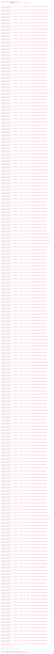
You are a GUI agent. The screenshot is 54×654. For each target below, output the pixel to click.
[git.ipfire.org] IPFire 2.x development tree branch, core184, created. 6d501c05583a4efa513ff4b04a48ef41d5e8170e (24, 243)
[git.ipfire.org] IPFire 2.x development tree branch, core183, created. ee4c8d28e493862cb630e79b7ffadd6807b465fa (24, 365)
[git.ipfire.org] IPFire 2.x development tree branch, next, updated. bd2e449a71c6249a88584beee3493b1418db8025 (24, 432)
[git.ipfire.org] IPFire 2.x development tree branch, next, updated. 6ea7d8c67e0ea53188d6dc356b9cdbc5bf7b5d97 (24, 275)
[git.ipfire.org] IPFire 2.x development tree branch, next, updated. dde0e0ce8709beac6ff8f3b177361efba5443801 (24, 38)
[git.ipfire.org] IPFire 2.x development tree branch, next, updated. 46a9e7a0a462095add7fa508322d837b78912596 (24, 173)
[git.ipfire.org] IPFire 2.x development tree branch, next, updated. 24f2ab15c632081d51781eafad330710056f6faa (24, 90)
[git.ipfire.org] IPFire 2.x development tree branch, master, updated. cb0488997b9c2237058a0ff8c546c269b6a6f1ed (24, 170)
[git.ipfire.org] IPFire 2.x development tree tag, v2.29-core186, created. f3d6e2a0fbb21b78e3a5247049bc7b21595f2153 (25, 10)
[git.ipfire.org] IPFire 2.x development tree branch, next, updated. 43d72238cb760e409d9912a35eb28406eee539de (24, 589)
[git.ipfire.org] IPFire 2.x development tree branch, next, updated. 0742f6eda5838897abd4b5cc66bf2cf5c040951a (24, 403)
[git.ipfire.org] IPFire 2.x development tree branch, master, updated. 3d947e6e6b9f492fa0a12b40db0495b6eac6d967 (24, 163)
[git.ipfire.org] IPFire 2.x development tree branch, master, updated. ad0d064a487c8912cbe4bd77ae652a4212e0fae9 (24, 179)
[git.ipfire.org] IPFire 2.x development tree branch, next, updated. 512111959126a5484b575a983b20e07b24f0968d (24, 586)
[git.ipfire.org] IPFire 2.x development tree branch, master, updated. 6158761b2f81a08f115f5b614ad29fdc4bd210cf (24, 45)
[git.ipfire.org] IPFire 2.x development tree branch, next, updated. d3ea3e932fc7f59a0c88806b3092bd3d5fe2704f (24, 51)
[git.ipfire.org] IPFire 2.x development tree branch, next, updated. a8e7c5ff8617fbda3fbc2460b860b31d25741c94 (24, 86)
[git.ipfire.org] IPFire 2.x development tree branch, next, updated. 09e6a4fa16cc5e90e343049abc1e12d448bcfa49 (24, 509)
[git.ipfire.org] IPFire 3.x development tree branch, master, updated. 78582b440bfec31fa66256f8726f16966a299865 (24, 599)
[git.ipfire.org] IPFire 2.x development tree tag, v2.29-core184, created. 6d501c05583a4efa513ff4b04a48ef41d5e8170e (25, 240)
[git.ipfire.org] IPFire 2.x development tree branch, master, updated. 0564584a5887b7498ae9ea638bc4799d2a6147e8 (24, 189)
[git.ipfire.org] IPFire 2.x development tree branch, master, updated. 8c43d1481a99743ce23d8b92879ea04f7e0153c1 (24, 394)
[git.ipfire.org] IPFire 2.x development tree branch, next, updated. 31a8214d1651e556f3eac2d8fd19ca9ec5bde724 (24, 102)
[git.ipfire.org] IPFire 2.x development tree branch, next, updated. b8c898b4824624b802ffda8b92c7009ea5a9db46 (24, 381)
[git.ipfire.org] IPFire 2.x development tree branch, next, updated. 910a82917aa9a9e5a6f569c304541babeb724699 (24, 221)
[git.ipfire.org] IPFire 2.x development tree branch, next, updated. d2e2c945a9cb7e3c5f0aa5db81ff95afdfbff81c (24, 461)
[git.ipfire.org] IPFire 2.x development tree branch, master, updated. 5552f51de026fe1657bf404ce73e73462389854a (24, 198)
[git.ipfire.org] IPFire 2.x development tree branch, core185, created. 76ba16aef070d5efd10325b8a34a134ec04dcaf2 (24, 96)
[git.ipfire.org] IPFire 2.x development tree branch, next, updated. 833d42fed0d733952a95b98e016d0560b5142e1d (24, 112)
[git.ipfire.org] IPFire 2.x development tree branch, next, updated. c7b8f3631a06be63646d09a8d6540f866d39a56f (24, 615)
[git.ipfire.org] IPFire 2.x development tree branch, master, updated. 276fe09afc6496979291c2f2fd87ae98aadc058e (24, 544)
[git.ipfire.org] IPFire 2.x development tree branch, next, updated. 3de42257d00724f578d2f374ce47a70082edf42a (24, 298)
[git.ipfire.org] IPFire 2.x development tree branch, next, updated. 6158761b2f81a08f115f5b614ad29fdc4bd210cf (24, 48)
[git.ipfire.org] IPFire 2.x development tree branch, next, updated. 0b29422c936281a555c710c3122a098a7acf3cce (24, 323)
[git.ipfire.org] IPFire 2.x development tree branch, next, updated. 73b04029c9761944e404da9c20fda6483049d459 (24, 547)
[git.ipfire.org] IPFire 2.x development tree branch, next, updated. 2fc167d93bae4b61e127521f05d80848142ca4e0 (24, 138)
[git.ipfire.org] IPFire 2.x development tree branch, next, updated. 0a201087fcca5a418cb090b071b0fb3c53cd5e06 (24, 150)
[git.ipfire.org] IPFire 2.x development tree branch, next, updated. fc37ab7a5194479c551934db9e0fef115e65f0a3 (24, 419)
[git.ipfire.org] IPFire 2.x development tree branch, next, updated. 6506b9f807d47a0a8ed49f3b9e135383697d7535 (24, 506)
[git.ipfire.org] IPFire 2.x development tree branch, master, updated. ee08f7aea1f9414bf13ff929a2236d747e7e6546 (24, 144)
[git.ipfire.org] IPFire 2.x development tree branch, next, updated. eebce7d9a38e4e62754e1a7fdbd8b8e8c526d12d (24, 67)
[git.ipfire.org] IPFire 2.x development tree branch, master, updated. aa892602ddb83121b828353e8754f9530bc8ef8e (24, 525)
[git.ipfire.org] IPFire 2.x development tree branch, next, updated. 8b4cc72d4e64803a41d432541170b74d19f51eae (24, 259)
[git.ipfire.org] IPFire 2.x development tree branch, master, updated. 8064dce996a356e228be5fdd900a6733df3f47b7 (24, 570)
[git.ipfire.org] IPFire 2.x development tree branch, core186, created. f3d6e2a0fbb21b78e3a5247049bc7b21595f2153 (24, 6)
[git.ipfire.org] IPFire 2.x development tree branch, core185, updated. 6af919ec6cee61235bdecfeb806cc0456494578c (24, 70)
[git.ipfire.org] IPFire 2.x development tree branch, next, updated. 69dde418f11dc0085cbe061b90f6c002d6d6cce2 (24, 61)
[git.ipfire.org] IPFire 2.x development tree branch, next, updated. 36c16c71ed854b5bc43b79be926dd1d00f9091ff (24, 448)
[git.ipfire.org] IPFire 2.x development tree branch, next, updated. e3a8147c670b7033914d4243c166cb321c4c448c (24, 294)
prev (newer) (12, 648)
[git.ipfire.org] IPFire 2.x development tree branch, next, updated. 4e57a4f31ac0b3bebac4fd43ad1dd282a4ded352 (24, 205)
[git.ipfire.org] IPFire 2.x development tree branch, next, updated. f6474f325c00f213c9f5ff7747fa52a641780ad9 (24, 262)
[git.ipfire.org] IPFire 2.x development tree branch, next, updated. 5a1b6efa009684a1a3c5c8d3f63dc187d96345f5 (24, 320)
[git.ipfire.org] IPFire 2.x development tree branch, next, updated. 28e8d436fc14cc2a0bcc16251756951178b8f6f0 (24, 74)
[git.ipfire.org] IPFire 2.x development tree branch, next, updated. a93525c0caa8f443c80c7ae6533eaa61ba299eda (24, 458)
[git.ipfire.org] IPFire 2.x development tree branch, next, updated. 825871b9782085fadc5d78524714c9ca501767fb (24, 266)
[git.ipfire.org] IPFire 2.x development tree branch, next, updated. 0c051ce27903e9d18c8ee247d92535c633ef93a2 (24, 269)
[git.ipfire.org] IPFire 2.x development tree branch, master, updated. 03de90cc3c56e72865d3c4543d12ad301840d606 (24, 22)
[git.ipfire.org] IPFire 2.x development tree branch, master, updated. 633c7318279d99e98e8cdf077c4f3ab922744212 (24, 579)
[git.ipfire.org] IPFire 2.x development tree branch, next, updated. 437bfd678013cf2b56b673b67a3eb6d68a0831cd (24, 384)
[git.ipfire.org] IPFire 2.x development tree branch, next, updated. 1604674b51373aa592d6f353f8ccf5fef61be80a (24, 538)
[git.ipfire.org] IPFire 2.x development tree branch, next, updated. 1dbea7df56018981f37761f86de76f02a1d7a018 (24, 307)
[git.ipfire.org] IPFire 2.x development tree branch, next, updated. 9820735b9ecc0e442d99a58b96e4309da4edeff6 (24, 218)
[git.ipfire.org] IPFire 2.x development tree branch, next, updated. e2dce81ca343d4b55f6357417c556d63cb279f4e (24, 416)
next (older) (6, 648)
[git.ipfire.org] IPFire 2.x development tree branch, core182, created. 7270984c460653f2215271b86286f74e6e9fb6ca (24, 515)
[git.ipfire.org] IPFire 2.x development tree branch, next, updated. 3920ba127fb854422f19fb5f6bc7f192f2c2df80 (24, 503)
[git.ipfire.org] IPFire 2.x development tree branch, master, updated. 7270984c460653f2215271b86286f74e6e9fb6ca (24, 522)
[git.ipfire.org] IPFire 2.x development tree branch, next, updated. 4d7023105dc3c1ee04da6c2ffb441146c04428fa (24, 304)
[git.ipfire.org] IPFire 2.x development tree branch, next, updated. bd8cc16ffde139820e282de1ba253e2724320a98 (24, 202)
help (15, 2)
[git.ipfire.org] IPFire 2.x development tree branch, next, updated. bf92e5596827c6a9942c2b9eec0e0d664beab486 (24, 528)
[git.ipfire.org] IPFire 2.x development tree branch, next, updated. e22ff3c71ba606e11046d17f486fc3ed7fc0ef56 (24, 160)
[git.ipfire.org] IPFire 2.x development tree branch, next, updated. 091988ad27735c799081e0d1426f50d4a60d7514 (24, 455)
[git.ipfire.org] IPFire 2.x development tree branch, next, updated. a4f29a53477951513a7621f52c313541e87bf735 (24, 349)
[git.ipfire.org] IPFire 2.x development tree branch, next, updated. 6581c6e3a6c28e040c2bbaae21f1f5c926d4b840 (24, 182)
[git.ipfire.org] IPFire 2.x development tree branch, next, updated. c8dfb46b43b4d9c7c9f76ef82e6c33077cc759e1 (24, 499)
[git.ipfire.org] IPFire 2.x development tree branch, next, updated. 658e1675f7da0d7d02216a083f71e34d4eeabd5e (24, 80)
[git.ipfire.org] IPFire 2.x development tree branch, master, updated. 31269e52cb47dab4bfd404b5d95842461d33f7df (24, 410)
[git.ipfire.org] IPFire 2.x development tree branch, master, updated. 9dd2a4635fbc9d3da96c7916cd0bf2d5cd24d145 (24, 154)
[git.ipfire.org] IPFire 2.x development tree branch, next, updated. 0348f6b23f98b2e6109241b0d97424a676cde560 (24, 551)
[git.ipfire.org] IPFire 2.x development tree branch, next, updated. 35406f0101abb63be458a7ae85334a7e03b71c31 (24, 640)
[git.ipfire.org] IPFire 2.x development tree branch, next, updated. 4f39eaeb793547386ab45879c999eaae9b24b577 (24, 256)
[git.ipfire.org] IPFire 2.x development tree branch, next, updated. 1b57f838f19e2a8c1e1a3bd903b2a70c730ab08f (24, 355)
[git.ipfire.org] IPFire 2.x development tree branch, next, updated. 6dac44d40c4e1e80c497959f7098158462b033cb (24, 272)
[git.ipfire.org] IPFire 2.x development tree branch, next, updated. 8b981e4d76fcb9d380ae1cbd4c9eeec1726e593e (24, 128)
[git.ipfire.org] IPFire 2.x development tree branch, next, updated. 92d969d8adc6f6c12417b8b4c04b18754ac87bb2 (24, 531)
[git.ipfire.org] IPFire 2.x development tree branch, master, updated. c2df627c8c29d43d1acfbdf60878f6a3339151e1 (24, 157)
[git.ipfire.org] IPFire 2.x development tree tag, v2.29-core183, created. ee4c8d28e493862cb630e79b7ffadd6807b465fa (25, 237)
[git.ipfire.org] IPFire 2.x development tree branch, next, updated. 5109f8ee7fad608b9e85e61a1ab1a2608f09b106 (24, 567)
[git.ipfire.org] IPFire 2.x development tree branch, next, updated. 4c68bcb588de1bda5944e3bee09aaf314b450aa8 (24, 371)
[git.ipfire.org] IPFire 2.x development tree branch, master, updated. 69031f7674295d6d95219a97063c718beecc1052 (24, 134)
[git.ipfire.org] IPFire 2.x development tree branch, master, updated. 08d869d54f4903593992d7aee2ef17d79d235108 (24, 195)
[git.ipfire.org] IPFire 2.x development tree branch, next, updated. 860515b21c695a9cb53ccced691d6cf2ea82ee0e (24, 246)
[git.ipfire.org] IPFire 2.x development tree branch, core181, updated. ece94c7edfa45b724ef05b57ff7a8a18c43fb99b (24, 611)
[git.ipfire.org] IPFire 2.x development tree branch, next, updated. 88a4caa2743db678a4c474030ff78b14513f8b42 (24, 583)
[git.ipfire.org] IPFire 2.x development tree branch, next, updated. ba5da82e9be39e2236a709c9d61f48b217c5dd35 (24, 83)
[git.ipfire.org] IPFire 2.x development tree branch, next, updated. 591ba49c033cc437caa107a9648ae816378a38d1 (24, 512)
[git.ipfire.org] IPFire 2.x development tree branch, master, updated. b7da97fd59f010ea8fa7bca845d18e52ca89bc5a (24, 122)
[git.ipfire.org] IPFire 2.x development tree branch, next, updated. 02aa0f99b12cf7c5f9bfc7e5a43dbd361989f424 (24, 435)
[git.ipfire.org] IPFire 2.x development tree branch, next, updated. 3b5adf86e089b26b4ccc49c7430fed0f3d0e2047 (24, 214)
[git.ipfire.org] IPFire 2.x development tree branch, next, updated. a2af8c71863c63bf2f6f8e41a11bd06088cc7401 (24, 474)
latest (17, 648)
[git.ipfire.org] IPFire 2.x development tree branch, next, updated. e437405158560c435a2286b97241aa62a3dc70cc (24, 471)
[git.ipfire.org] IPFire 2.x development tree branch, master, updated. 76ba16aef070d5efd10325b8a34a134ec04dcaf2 (24, 109)
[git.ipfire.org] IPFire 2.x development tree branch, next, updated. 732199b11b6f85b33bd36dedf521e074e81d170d (24, 125)
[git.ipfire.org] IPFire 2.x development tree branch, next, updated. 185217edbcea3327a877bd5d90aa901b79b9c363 (24, 576)
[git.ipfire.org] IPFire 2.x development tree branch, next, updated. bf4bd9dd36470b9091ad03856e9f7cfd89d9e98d (24, 32)
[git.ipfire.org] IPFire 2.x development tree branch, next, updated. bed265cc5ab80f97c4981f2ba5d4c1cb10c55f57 (24, 282)
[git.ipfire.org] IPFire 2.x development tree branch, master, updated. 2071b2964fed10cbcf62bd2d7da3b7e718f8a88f (24, 346)
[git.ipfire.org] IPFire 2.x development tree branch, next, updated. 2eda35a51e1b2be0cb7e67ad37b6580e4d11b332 (24, 58)
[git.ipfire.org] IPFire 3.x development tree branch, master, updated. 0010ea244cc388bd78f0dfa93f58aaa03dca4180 (24, 602)
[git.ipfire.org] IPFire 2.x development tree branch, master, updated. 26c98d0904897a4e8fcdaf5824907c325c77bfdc (24, 535)
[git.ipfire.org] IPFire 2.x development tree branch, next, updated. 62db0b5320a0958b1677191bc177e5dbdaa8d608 (24, 141)
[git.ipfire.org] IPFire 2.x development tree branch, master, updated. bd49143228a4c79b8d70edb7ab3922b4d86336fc (24, 147)
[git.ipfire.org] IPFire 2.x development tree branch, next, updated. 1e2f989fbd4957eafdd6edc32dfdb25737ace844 (24, 493)
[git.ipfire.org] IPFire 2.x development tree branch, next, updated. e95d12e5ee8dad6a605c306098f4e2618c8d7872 (24, 400)
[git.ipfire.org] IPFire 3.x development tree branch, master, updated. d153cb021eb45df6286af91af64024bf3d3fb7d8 (24, 608)
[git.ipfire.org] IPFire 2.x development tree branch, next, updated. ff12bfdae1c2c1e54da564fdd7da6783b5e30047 (24, 621)
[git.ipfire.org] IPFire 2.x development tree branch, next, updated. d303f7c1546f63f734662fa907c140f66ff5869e (24, 483)
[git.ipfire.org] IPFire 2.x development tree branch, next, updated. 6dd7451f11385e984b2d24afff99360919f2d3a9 (24, 278)
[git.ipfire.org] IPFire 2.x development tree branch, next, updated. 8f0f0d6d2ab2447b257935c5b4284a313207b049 (24, 487)
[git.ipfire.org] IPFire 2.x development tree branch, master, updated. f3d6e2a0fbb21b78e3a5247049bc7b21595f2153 (24, 16)
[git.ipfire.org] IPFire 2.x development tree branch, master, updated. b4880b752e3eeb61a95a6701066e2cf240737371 (24, 429)
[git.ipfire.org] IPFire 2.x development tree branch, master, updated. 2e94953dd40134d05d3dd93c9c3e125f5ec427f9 (24, 166)
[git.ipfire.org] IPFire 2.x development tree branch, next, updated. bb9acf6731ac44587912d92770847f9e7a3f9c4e (24, 496)
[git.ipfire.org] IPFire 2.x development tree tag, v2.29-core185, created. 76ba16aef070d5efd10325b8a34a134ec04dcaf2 (25, 93)
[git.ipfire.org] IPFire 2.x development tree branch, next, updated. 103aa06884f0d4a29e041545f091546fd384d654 (24, 106)
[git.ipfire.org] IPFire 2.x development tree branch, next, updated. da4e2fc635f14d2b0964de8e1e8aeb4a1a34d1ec (24, 490)
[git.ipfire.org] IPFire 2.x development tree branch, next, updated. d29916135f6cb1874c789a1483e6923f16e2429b (24, 291)
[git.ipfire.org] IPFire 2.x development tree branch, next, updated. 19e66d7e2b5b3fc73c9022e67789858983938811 (24, 464)
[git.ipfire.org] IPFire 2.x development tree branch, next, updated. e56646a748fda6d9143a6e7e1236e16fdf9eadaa (24, 288)
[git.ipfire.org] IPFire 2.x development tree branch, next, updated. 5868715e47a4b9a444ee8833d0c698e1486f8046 (24, 637)
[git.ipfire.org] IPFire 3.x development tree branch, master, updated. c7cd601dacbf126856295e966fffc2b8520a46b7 (24, 557)
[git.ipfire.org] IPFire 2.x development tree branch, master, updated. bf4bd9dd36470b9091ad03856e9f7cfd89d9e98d (24, 29)
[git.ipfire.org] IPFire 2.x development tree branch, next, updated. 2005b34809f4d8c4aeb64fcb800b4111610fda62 (24, 618)
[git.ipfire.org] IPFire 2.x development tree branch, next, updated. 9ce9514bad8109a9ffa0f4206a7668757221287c (24, 77)
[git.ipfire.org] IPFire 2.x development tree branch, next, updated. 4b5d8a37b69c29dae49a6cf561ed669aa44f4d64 (24, 99)
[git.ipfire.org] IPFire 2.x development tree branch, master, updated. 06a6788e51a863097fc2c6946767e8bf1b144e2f (24, 317)
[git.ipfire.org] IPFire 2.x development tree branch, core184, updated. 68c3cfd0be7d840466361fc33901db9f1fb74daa (24, 208)
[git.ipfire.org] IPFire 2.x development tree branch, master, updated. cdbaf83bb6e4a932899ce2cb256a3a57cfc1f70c (24, 541)
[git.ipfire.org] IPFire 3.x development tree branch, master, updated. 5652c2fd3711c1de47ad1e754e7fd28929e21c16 (24, 595)
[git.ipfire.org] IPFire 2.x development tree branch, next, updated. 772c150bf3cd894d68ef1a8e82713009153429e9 (24, 253)
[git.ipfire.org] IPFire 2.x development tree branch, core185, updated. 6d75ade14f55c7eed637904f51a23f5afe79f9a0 (24, 42)
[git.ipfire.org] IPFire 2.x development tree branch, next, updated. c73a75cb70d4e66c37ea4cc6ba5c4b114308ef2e (24, 339)
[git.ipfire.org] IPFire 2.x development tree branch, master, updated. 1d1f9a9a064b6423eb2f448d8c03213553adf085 (24, 326)
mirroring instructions (17, 651)
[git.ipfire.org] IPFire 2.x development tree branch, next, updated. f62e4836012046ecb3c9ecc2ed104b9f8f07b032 (24, 19)
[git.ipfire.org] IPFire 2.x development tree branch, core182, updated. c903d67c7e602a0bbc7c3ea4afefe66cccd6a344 (24, 467)
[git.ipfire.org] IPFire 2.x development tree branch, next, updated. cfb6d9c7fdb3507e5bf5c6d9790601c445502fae (24, 480)
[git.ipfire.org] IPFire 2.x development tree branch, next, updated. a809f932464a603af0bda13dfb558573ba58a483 (24, 285)
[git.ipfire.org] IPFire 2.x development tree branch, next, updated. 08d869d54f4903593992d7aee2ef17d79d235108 (24, 192)
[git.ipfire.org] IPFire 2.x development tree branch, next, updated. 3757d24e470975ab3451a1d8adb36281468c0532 (24, 378)
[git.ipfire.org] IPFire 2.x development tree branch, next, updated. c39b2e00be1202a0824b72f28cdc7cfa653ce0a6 (24, 224)
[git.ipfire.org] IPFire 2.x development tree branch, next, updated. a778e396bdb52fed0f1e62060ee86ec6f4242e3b (24, 624)
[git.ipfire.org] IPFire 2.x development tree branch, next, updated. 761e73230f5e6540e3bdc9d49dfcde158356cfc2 (24, 352)
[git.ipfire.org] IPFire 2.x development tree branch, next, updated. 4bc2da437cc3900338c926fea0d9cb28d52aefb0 (24, 643)
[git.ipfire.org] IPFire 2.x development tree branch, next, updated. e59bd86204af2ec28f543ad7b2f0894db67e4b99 (24, 634)
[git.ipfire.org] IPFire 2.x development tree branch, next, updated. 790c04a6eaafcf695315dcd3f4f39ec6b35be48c (24, 186)
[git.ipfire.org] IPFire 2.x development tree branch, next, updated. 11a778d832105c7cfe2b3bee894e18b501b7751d (24, 118)
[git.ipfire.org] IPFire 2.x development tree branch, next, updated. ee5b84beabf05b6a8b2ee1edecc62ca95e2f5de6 (24, 26)
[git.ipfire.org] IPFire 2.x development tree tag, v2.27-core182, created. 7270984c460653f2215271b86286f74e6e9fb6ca (25, 519)
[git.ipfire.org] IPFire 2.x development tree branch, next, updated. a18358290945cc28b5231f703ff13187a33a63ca (24, 230)
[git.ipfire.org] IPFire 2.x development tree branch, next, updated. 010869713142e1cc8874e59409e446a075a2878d (24, 560)
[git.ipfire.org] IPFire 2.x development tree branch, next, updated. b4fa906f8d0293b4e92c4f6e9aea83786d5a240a (24, 227)
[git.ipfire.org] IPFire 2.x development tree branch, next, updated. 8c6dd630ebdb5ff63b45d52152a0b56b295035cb (24, 64)
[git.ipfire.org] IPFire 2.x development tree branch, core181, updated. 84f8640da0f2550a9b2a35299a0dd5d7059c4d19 (24, 605)
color (18, 2)
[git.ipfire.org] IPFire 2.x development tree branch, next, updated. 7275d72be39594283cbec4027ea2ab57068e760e (24, 314)
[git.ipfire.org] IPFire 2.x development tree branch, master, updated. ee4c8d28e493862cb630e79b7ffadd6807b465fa (24, 368)
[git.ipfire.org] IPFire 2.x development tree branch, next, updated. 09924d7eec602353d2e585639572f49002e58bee (24, 234)
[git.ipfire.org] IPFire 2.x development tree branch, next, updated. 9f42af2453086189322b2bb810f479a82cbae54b (24, 627)
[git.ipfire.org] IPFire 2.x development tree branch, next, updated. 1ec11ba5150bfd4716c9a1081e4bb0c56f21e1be (24, 330)
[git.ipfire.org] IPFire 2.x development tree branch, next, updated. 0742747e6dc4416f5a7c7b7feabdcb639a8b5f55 (24, 442)
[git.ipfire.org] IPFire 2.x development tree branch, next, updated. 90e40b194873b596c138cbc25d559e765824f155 (24, 333)
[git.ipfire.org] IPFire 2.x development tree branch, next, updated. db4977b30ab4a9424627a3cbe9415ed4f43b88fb (24, 301)
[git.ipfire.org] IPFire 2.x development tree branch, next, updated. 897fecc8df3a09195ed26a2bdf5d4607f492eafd (24, 426)
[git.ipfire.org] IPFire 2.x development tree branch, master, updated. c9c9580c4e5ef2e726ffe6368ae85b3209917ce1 (24, 336)
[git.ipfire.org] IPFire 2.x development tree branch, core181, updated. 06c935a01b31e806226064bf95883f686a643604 (24, 563)
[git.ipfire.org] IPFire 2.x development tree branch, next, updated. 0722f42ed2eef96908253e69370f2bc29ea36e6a (24, 439)
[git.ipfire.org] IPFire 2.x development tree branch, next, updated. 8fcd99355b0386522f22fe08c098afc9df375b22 (24, 387)
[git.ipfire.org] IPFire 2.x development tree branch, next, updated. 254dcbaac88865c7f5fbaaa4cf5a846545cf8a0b (24, 451)
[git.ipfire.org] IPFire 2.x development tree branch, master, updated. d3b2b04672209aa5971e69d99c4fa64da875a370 (24, 554)
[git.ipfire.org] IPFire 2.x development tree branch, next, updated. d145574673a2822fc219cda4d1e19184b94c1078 (24, 397)
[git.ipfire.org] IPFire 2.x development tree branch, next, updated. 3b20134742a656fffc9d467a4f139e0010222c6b (24, 631)
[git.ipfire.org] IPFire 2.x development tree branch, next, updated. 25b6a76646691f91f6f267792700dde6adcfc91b (24, 35)
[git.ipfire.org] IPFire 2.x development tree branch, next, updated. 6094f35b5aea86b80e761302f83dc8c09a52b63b (24, 445)
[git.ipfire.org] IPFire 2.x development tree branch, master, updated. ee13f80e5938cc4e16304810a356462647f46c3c (24, 115)
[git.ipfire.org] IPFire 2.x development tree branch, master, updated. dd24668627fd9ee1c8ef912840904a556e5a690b (24, 342)
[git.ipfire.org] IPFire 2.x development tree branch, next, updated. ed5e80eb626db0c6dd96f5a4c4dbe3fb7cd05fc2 (24, 477)
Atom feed (26, 2)
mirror (22, 2)
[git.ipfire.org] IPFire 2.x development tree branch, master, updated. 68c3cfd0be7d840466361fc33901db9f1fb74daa (24, 211)
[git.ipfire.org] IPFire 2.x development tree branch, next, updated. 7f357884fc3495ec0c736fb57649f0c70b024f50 (24, 592)
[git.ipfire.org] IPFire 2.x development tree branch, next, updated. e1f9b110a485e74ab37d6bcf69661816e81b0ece (24, 250)
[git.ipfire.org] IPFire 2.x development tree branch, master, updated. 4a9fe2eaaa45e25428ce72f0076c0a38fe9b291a (24, 362)
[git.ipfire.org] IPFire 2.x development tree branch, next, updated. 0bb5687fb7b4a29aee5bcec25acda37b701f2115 (24, 54)
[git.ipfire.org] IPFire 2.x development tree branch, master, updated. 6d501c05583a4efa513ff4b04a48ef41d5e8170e (24, 310)
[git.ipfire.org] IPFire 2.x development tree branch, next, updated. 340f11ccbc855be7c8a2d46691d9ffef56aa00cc (24, 131)
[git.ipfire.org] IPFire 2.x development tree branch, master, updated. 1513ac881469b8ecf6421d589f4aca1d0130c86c (24, 573)
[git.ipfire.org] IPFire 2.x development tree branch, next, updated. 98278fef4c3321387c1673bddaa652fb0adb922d (24, 13)
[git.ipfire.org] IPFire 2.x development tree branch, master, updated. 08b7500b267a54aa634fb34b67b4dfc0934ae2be (24, 176)
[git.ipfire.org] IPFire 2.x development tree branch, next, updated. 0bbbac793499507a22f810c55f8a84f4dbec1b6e (24, 413)
